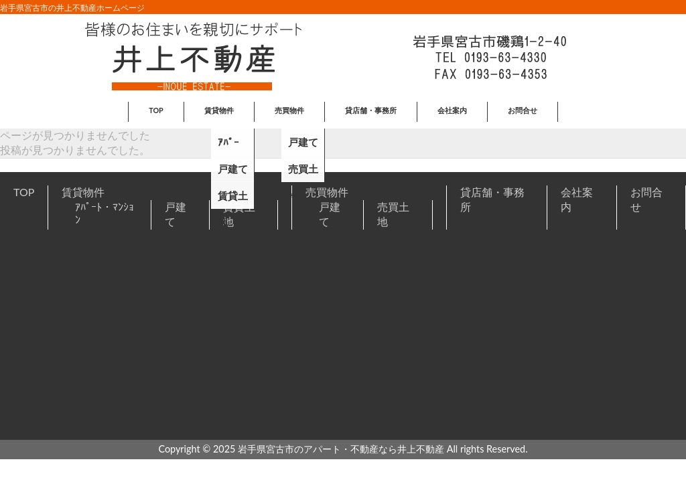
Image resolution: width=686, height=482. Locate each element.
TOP (23, 191)
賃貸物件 (83, 191)
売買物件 (326, 191)
